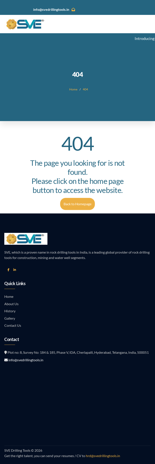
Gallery (9, 318)
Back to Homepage (77, 204)
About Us (11, 304)
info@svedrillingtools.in (23, 360)
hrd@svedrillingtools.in (102, 456)
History (10, 311)
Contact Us (12, 325)
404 (85, 89)
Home (73, 89)
